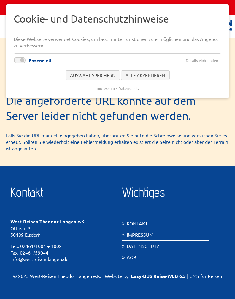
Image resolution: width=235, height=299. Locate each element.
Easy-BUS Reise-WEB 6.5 (158, 276)
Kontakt (137, 223)
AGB (131, 257)
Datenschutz (143, 246)
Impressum (140, 235)
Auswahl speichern (92, 75)
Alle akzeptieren (145, 75)
